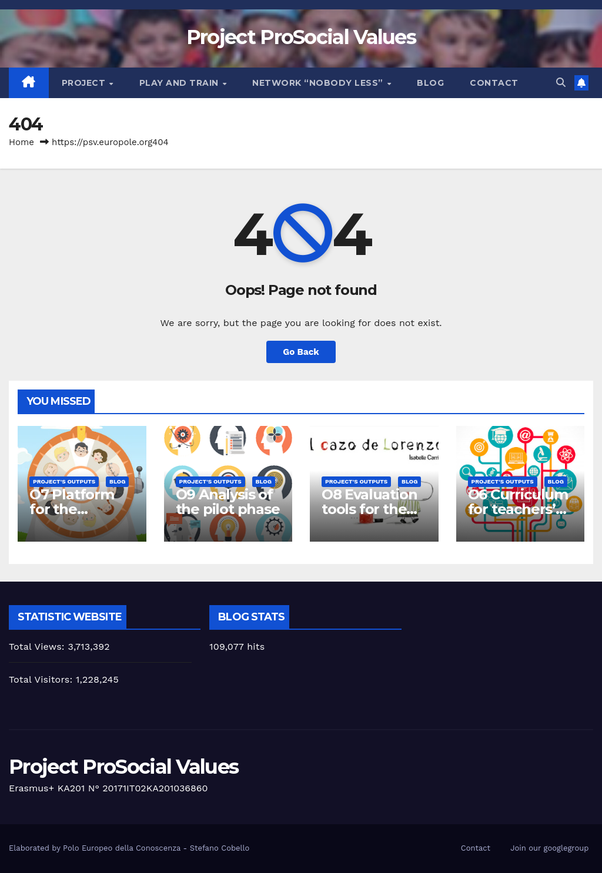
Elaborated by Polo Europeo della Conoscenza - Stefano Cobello (129, 848)
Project (85, 83)
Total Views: (38, 646)
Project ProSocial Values (301, 37)
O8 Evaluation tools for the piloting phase (371, 509)
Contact (494, 83)
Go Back (301, 352)
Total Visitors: (42, 679)
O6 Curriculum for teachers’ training (518, 509)
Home (21, 142)
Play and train (180, 83)
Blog (430, 83)
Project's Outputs (64, 481)
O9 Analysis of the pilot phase (228, 502)
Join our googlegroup (549, 848)
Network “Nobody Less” (319, 83)
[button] (561, 82)
